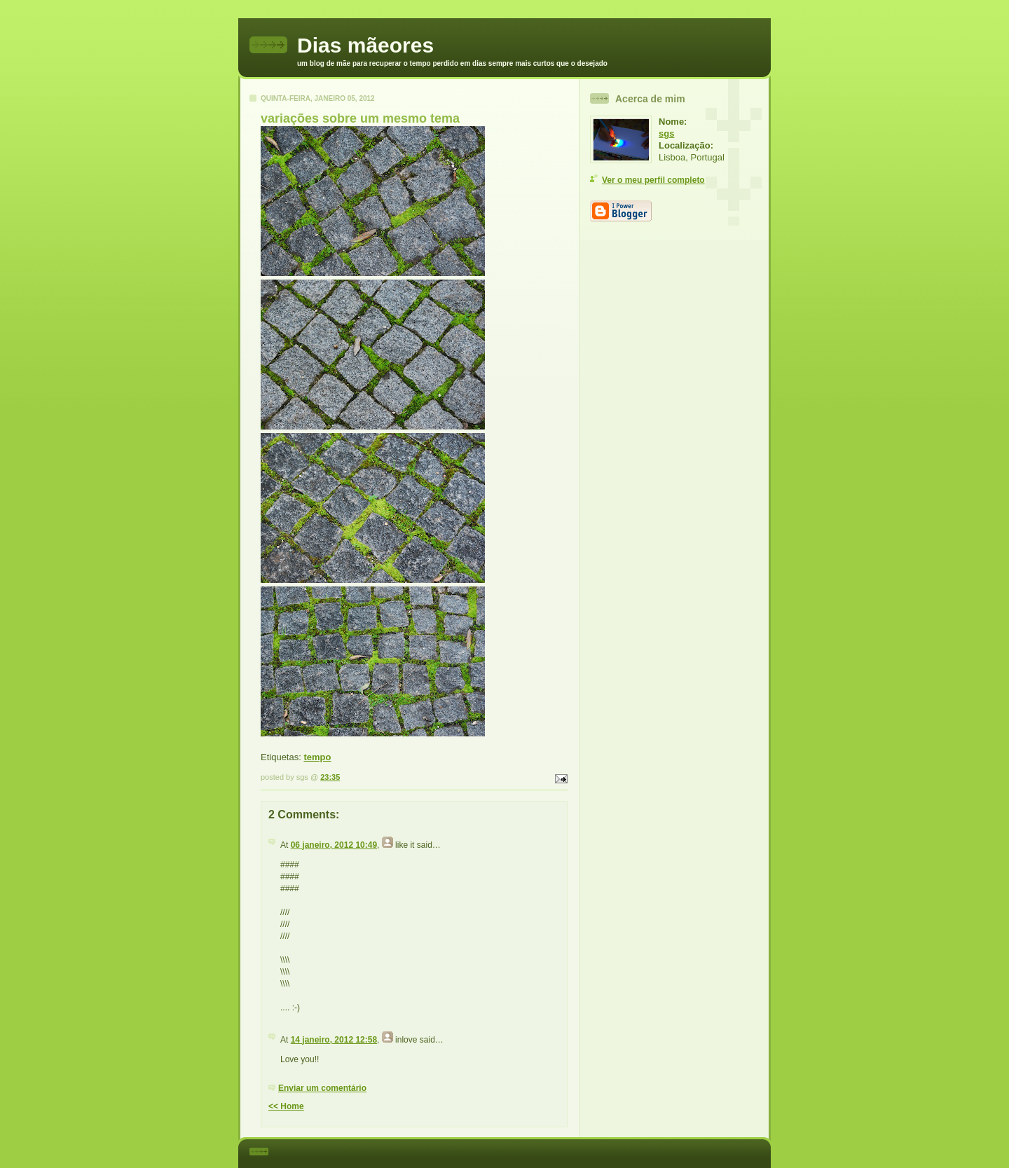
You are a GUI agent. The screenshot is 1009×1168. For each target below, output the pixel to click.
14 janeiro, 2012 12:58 (334, 1040)
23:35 (330, 777)
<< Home (286, 1106)
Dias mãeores (365, 45)
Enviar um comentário (322, 1088)
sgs (666, 133)
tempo (317, 757)
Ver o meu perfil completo (653, 180)
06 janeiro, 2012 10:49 (334, 845)
